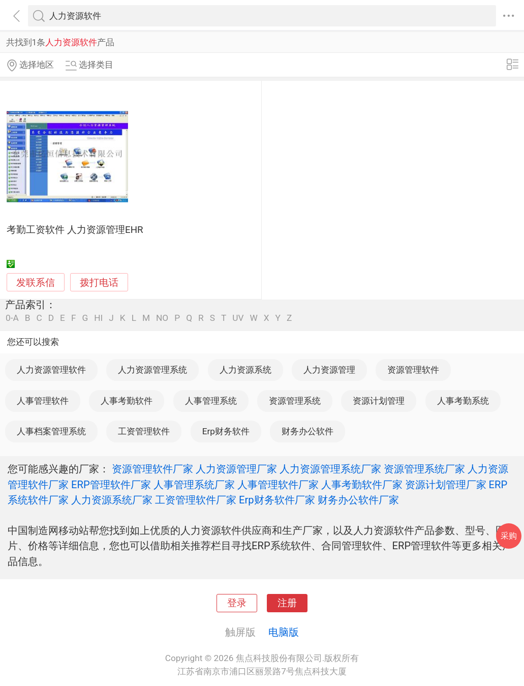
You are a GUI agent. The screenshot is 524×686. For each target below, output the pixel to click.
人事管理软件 (43, 401)
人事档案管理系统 (51, 431)
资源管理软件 (413, 370)
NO (162, 318)
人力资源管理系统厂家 (330, 469)
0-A (12, 318)
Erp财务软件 (226, 431)
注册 (287, 603)
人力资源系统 (245, 370)
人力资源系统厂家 (111, 500)
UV (237, 318)
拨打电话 (99, 282)
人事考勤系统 (463, 401)
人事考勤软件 (126, 401)
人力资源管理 (329, 370)
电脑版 (283, 632)
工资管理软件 (144, 431)
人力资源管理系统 (152, 370)
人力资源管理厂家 (236, 469)
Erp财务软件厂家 (277, 500)
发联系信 (35, 282)
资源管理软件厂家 (152, 469)
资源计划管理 (379, 401)
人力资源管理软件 (51, 370)
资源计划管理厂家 (445, 485)
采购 (509, 536)
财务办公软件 (307, 431)
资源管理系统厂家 (424, 469)
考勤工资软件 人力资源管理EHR (75, 229)
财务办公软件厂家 (358, 500)
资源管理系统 (295, 401)
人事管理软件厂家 (278, 485)
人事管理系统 (211, 401)
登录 (236, 603)
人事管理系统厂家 (194, 485)
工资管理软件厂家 (195, 500)
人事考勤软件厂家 (362, 485)
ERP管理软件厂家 (111, 485)
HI (98, 318)
